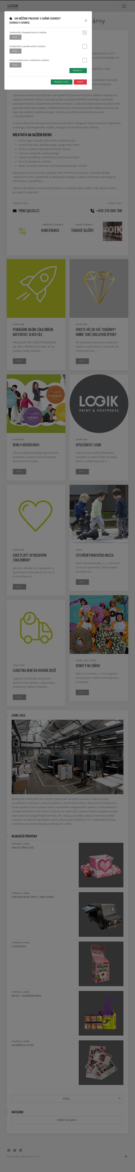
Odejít (80, 82)
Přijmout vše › (61, 82)
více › (15, 37)
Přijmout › (78, 70)
